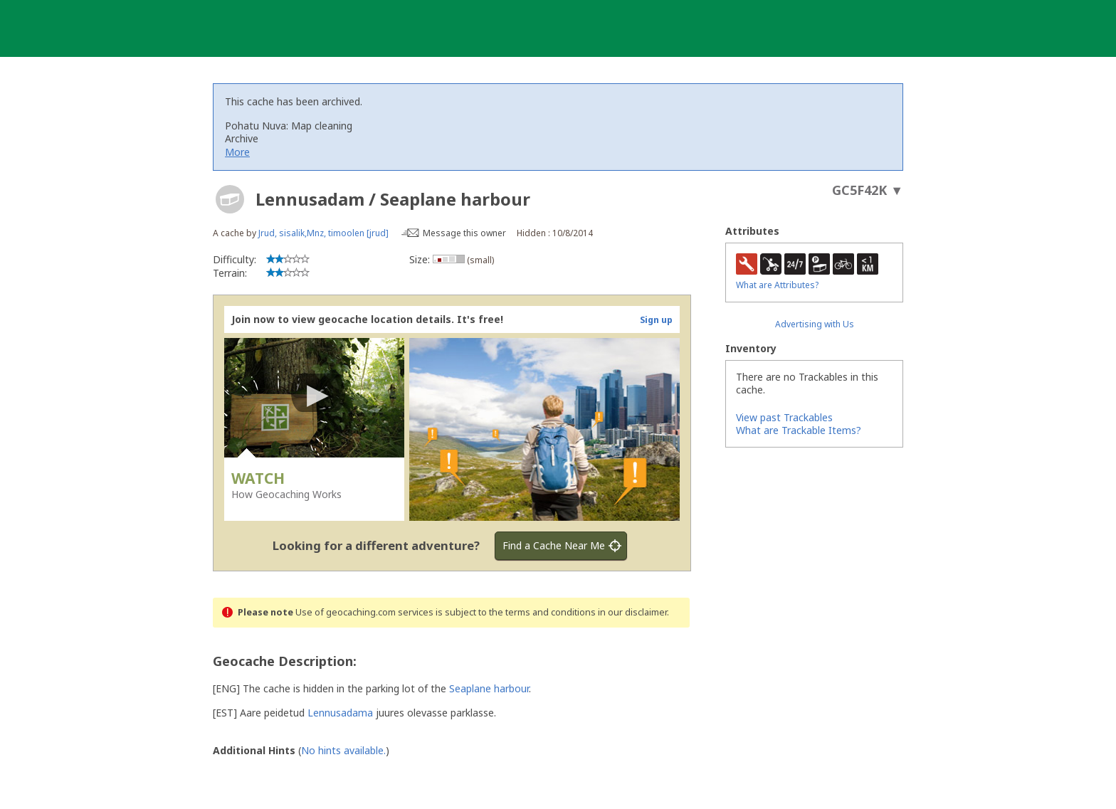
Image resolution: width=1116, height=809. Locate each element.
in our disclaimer (632, 612)
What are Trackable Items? (798, 430)
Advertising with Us (814, 324)
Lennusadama (340, 712)
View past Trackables (784, 417)
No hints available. (343, 750)
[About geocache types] (230, 199)
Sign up (656, 320)
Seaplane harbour (489, 688)
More (237, 152)
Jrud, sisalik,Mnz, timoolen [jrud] (323, 233)
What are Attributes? (777, 285)
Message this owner (464, 233)
